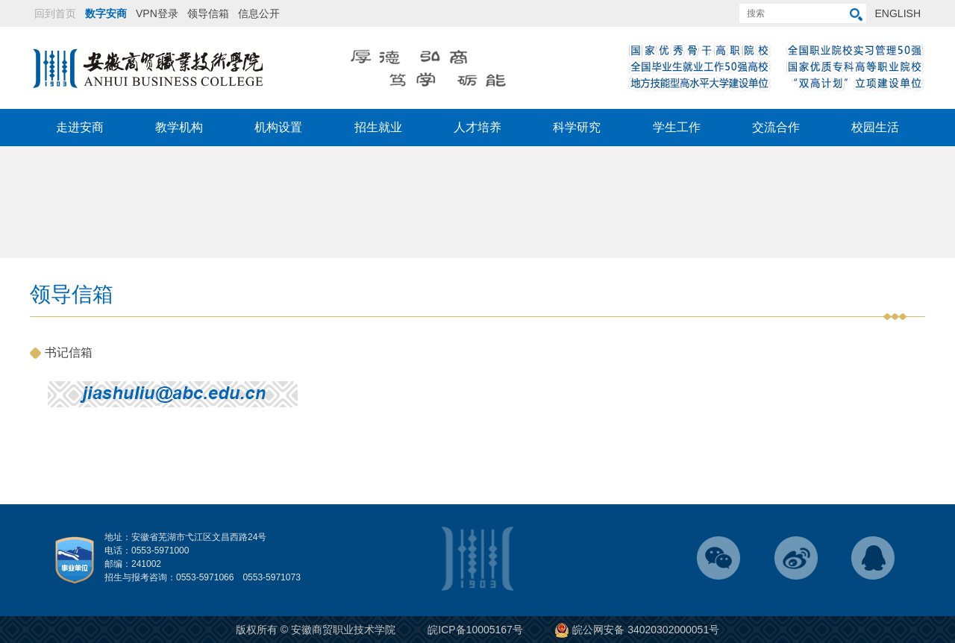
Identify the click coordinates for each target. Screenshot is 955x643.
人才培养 (477, 127)
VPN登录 (157, 13)
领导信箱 (208, 13)
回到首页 (55, 13)
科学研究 (577, 127)
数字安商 (106, 13)
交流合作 (776, 127)
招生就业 (378, 127)
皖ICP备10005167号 (475, 630)
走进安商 (80, 127)
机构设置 (278, 127)
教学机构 (179, 127)
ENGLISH (898, 13)
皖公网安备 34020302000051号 (637, 630)
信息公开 (259, 13)
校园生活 (875, 127)
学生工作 (677, 127)
